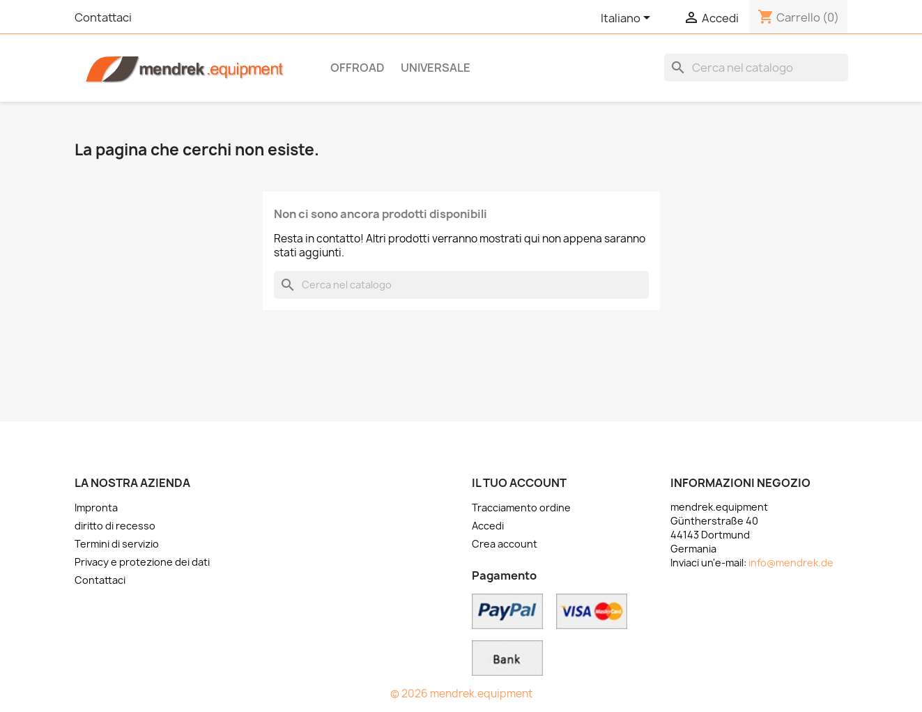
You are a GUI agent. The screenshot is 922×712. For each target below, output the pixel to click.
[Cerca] (756, 68)
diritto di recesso (115, 525)
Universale (435, 67)
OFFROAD (357, 67)
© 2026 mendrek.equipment (461, 693)
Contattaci (103, 17)
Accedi (488, 525)
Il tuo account (519, 482)
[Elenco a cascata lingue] (628, 18)
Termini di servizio (117, 543)
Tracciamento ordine (521, 507)
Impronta (96, 507)
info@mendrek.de (790, 562)
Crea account (504, 543)
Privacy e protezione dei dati (142, 561)
